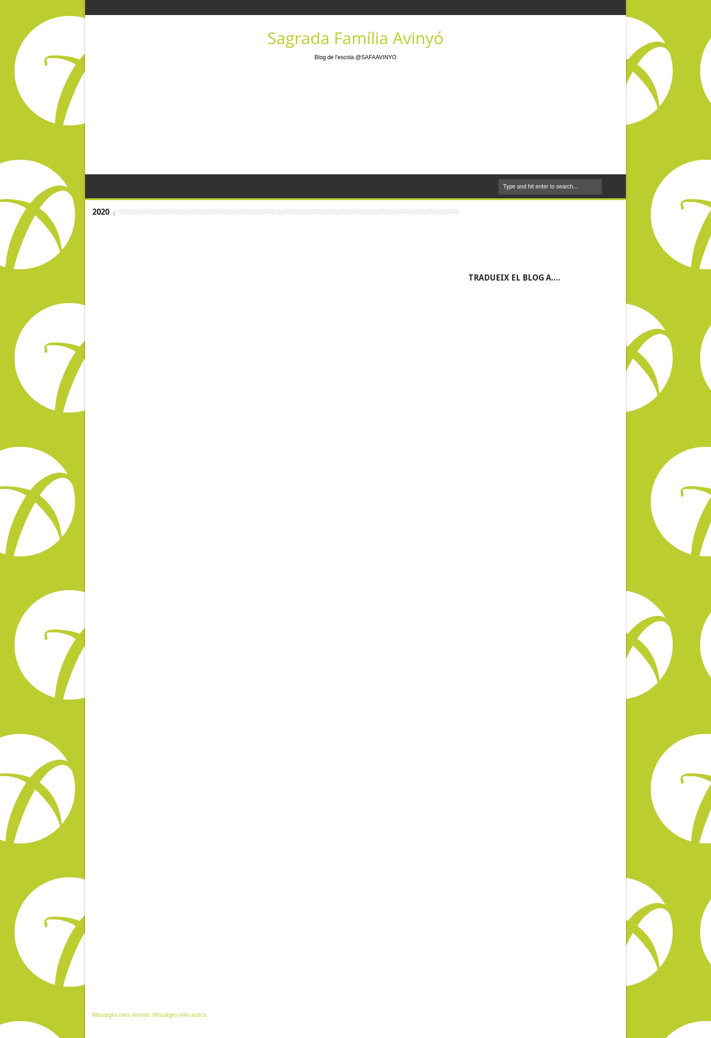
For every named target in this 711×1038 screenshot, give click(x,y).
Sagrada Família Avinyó (356, 38)
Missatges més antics (179, 1015)
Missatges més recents (121, 1015)
